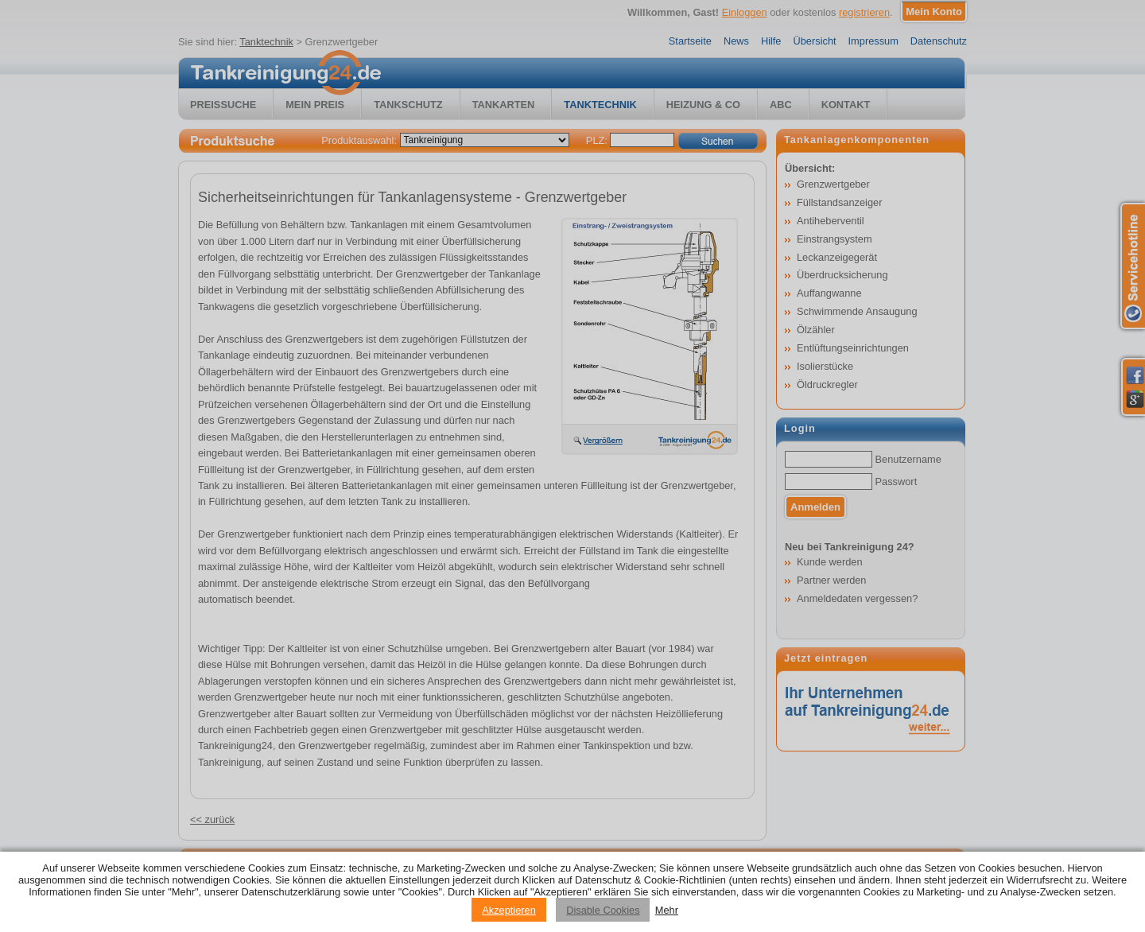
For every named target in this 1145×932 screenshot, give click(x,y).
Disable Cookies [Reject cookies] (602, 910)
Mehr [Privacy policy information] (666, 910)
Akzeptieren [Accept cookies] (509, 910)
